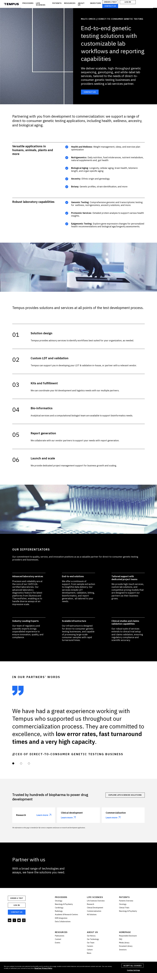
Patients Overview (126, 901)
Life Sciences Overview (96, 901)
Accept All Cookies (132, 966)
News (89, 953)
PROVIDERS (27, 3)
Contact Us (110, 6)
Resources (61, 932)
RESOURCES (69, 3)
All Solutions (92, 914)
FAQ (120, 939)
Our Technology (93, 939)
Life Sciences (95, 897)
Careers (90, 946)
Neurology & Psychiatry (64, 904)
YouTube (19, 920)
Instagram (24, 920)
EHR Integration (61, 918)
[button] (13, 763)
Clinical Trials (124, 908)
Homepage (125, 932)
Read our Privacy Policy (43, 968)
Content (58, 939)
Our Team (90, 943)
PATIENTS (57, 3)
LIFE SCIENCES (40, 4)
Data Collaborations (63, 921)
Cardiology (59, 908)
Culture (90, 950)
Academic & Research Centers (66, 914)
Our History (91, 936)
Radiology (59, 911)
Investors (123, 950)
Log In (128, 2)
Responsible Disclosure (128, 936)
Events (57, 943)
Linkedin (9, 920)
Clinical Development (95, 908)
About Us (92, 932)
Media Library (124, 943)
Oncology (58, 901)
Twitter (14, 920)
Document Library (125, 946)
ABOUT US (81, 4)
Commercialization (94, 911)
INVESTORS (95, 3)
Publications (59, 936)
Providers (61, 897)
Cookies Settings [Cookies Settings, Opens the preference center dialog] (133, 970)
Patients (124, 897)
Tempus (11, 4)
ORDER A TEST (110, 2)
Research (90, 904)
